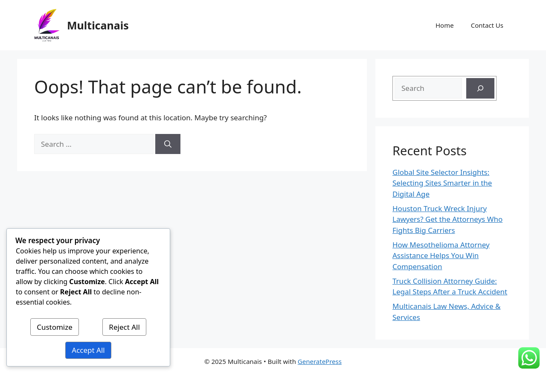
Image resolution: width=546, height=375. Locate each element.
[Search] (167, 144)
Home (445, 25)
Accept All (88, 350)
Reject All (124, 327)
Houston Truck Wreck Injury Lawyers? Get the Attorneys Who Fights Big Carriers (447, 219)
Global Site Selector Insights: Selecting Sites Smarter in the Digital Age (442, 183)
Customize (55, 327)
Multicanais (98, 25)
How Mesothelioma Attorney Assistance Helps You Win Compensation (441, 255)
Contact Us (487, 25)
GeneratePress (320, 361)
